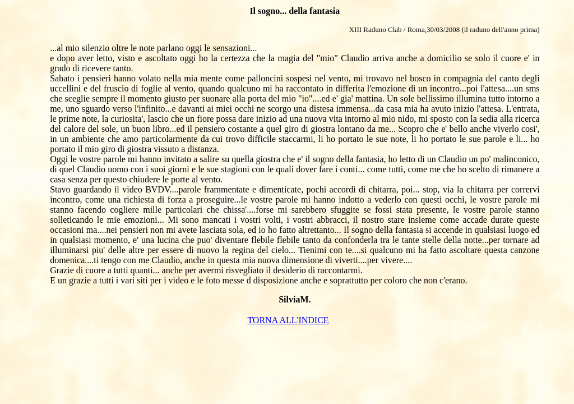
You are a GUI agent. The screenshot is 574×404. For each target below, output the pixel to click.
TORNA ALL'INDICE (287, 320)
